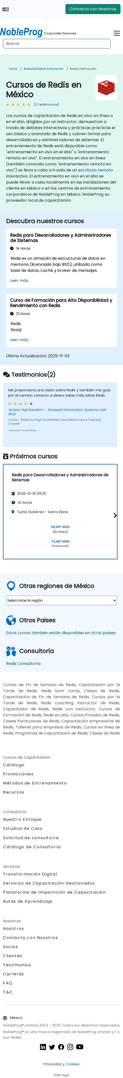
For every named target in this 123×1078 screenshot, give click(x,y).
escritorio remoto (95, 170)
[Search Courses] (57, 43)
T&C (8, 992)
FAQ (8, 983)
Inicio (13, 69)
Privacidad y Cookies (61, 1064)
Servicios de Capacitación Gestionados (49, 883)
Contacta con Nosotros (93, 9)
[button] (114, 515)
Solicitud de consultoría (31, 837)
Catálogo (14, 765)
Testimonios (17, 965)
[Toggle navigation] (117, 32)
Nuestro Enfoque (22, 819)
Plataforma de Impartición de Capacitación (54, 892)
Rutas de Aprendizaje (28, 901)
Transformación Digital (30, 874)
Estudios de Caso (23, 828)
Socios (10, 947)
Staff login (61, 1075)
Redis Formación (83, 69)
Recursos (13, 792)
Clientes (12, 956)
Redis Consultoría (23, 663)
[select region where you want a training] (61, 600)
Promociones (18, 774)
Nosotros (13, 928)
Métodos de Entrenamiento (35, 783)
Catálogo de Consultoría (32, 847)
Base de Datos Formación (44, 69)
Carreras (13, 974)
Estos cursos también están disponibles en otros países (61, 633)
